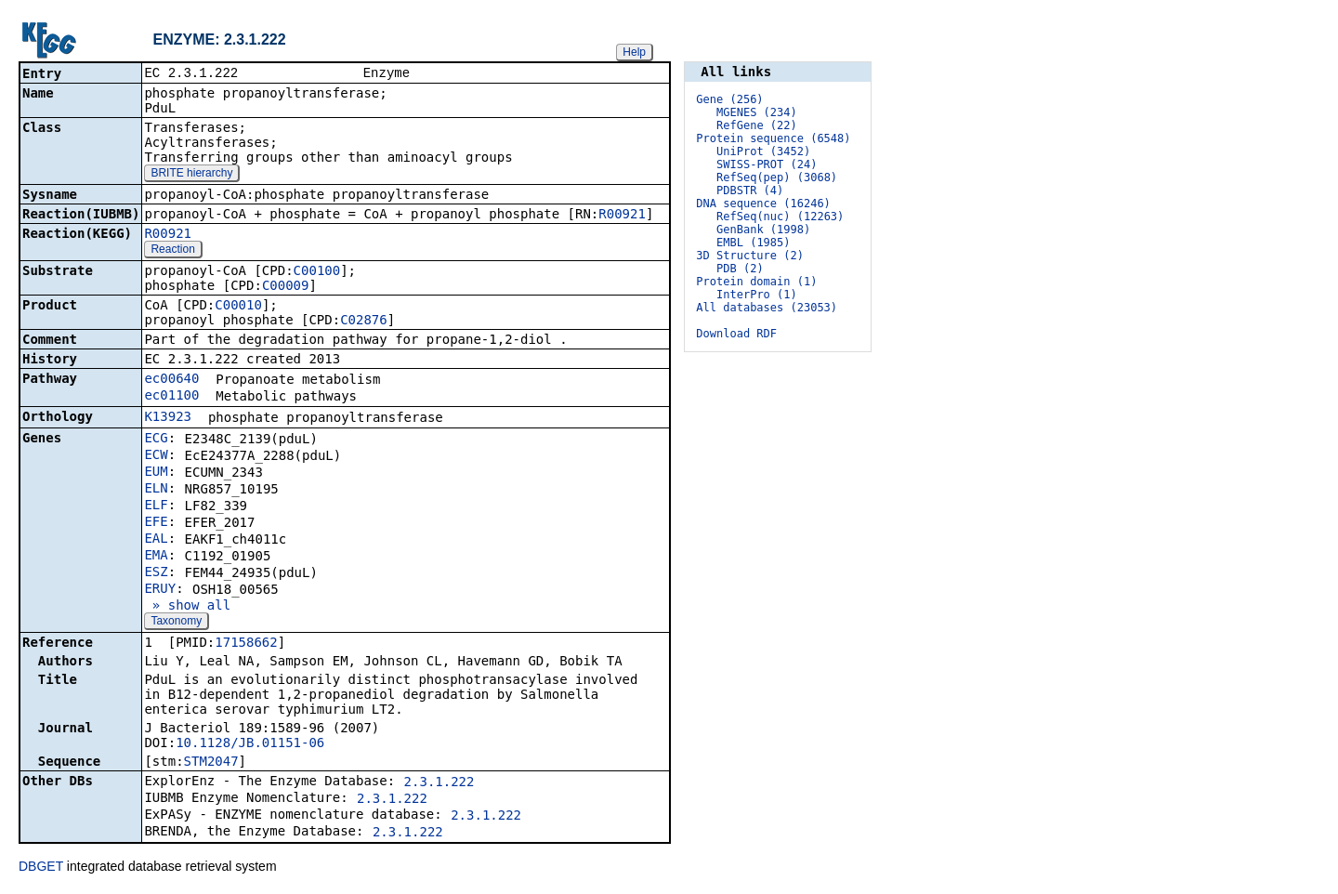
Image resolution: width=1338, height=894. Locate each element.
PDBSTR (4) (749, 190)
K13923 (167, 418)
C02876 (363, 321)
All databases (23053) (766, 307)
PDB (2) (740, 268)
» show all (187, 606)
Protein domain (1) (756, 281)
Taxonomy (176, 622)
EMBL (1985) (753, 242)
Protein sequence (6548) (773, 138)
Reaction (172, 250)
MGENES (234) (756, 112)
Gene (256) (729, 99)
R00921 (622, 215)
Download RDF (736, 333)
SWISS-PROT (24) (766, 164)
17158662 (246, 644)
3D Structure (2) (750, 255)
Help (634, 52)
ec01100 (171, 396)
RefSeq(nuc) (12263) (780, 216)
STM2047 (211, 763)
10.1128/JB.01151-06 (250, 744)
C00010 (238, 306)
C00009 (285, 287)
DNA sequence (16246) (763, 203)
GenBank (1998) (763, 229)
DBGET (41, 868)
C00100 (317, 272)
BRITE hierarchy (191, 174)
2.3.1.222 (439, 783)
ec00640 (171, 380)
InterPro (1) (756, 294)
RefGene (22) (756, 125)
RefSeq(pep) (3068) (776, 177)
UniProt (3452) (763, 151)
